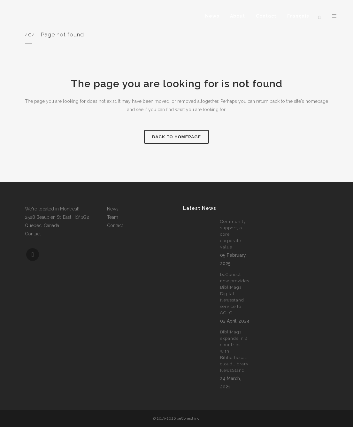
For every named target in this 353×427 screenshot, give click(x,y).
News (113, 208)
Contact (33, 233)
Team (112, 217)
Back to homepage (176, 136)
